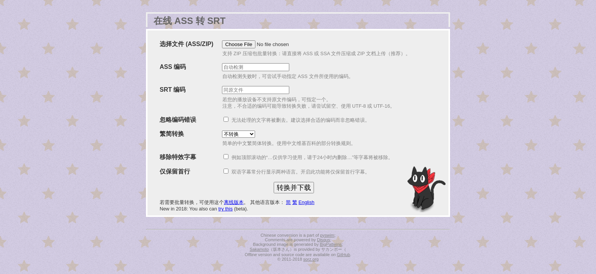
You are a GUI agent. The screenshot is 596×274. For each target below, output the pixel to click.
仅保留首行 (175, 171)
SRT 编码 (172, 89)
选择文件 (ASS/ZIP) (186, 44)
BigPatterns (331, 244)
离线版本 (234, 202)
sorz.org (311, 259)
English (306, 202)
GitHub (343, 254)
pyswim (327, 235)
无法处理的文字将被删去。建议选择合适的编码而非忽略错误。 (300, 120)
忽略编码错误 (178, 119)
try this (225, 209)
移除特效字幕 (178, 157)
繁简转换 (172, 134)
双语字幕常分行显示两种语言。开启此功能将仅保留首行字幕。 (300, 172)
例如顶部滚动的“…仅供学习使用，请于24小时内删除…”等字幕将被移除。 (312, 157)
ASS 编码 (173, 67)
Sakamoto (259, 249)
